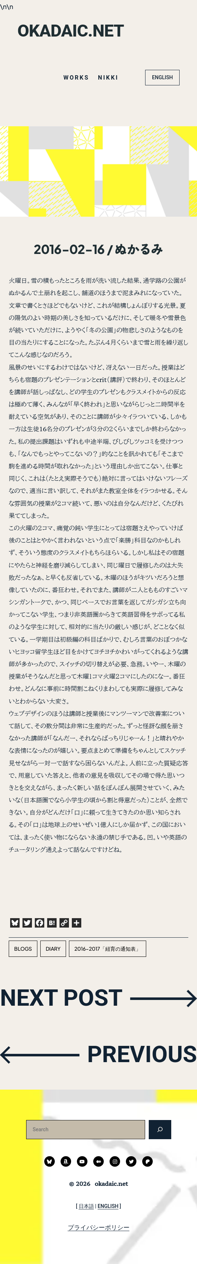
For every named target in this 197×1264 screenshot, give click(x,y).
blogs (23, 948)
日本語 (86, 1206)
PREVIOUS (142, 1054)
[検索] (160, 1129)
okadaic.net (70, 31)
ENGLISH (162, 77)
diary (53, 948)
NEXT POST (61, 997)
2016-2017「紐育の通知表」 (107, 948)
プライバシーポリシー (99, 1227)
